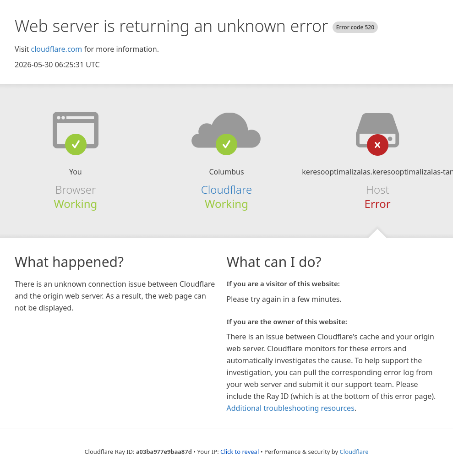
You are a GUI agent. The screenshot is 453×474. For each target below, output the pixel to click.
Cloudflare (226, 189)
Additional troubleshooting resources (291, 408)
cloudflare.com (56, 49)
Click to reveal (239, 451)
